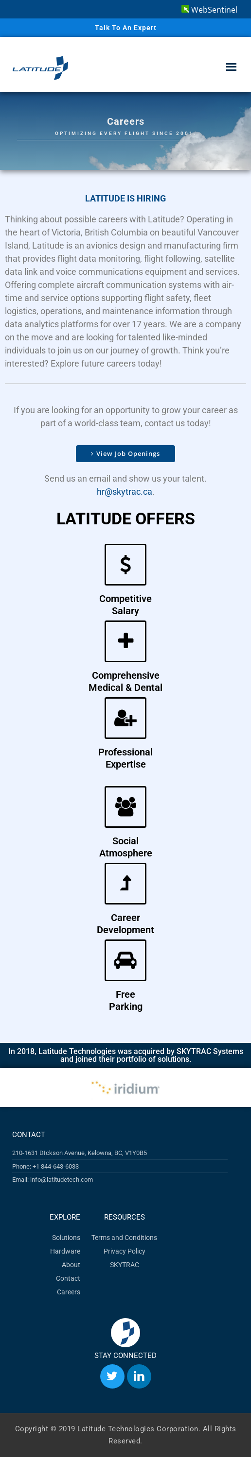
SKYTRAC (124, 1265)
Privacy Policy (124, 1251)
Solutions (66, 1237)
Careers (68, 1292)
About (71, 1265)
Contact (68, 1278)
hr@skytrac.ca (124, 491)
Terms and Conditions (124, 1237)
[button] (16, 1088)
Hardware (65, 1251)
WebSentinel (209, 9)
